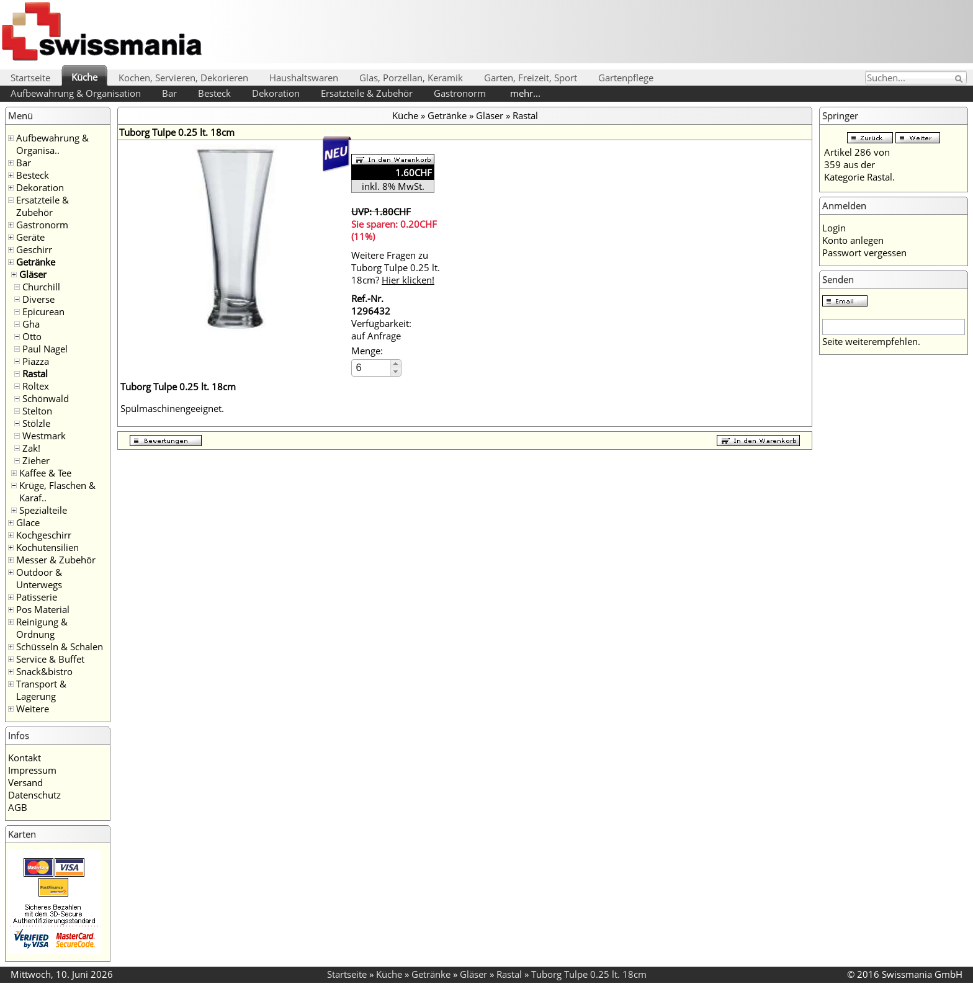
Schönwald (45, 398)
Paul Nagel (45, 348)
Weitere (32, 708)
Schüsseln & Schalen (59, 646)
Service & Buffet (50, 659)
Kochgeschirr (43, 535)
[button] (395, 364)
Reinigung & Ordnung (42, 627)
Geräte (30, 237)
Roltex (35, 386)
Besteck (214, 93)
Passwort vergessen (864, 252)
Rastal (35, 373)
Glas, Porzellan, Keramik (411, 77)
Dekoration (276, 93)
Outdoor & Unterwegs (39, 578)
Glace (28, 522)
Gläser (33, 274)
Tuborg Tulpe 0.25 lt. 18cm (589, 974)
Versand (25, 782)
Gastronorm (460, 93)
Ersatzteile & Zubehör (367, 93)
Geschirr (34, 249)
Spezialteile (43, 510)
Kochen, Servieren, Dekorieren (183, 77)
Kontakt (24, 757)
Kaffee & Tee (45, 473)
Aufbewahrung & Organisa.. (52, 144)
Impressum (32, 770)
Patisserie (36, 597)
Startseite (30, 77)
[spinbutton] (371, 368)
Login (834, 228)
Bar (169, 93)
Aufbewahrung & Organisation (76, 93)
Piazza (35, 361)
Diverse (38, 299)
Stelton (37, 411)
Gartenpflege (625, 77)
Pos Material (43, 609)
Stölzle (36, 423)
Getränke (35, 262)
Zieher (36, 460)
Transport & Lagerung (41, 690)
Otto (32, 336)
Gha (31, 324)
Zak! (31, 448)
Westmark (44, 435)
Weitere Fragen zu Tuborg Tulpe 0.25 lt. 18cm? (395, 267)
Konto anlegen (853, 240)
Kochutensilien (47, 547)
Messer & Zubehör (56, 559)
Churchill (41, 286)
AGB (17, 807)
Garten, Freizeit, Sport (530, 77)
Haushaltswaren (303, 77)
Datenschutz (34, 795)
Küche (84, 77)
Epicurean (43, 311)
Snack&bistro (44, 671)
